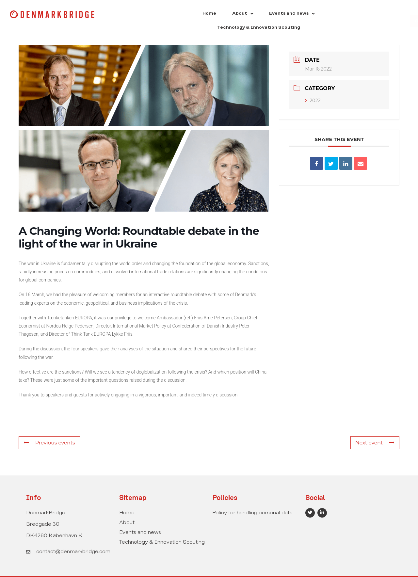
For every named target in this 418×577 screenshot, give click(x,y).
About (196, 14)
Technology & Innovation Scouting (314, 14)
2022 (312, 87)
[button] (196, 14)
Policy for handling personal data (252, 500)
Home (168, 14)
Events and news (240, 14)
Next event (375, 430)
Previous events (48, 430)
